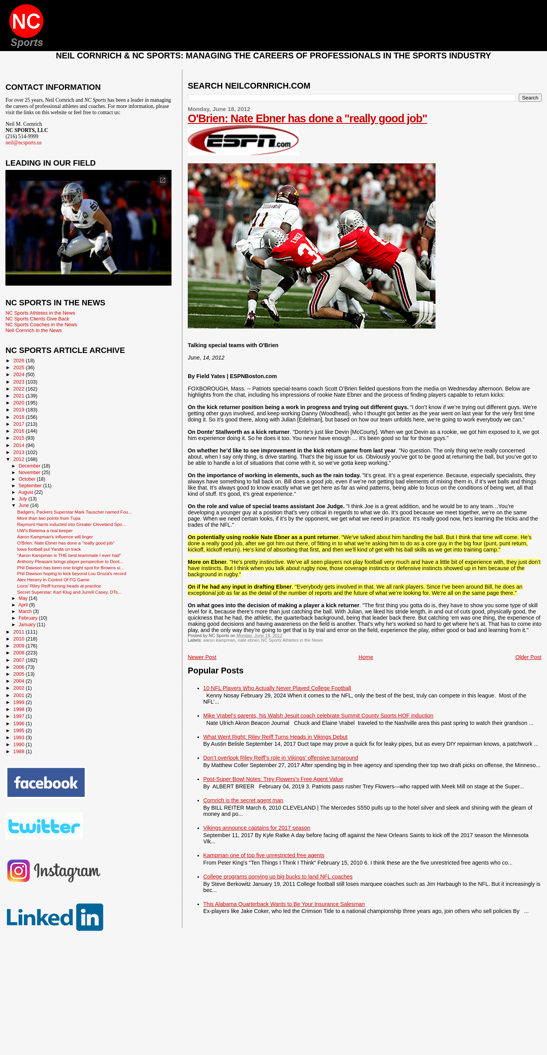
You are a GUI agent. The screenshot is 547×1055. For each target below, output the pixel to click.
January (28, 624)
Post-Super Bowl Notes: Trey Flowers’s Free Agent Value (273, 779)
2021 (19, 396)
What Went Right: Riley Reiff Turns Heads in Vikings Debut (275, 737)
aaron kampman (219, 640)
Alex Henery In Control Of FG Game (53, 579)
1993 (19, 737)
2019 (19, 410)
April (23, 605)
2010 (19, 639)
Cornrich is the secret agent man (243, 800)
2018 (19, 417)
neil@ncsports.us (23, 143)
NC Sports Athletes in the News (292, 640)
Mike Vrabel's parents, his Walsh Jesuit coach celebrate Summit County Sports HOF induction (318, 715)
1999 (19, 702)
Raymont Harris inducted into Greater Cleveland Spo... (71, 524)
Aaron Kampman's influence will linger (55, 536)
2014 (19, 445)
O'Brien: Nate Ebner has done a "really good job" (307, 118)
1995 (19, 730)
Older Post (528, 657)
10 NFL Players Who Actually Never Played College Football (277, 688)
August (26, 492)
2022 (19, 389)
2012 (19, 459)
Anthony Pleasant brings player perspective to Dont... (70, 561)
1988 (19, 751)
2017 (19, 424)
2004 (19, 681)
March (26, 611)
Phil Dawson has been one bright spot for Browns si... (70, 567)
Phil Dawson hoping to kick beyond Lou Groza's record (71, 573)
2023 (19, 382)
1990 (19, 744)
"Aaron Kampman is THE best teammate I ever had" (69, 555)
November (30, 472)
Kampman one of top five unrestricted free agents (263, 855)
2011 (19, 632)
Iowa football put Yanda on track (49, 548)
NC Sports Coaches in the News (41, 324)
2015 (19, 438)
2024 (19, 374)
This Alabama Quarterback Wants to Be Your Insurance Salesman (284, 904)
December (30, 466)
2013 (19, 452)
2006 (19, 667)
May (24, 598)
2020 (19, 403)
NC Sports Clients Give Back (37, 319)
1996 (19, 723)
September (31, 485)
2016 (19, 431)
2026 (19, 360)
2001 (19, 695)
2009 (19, 646)
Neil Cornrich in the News (33, 330)
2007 (19, 660)
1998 (19, 709)
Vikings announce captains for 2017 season (256, 828)
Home (365, 657)
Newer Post (202, 657)
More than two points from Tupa (48, 518)
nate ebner (248, 640)
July (23, 499)
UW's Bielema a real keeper (45, 530)
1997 (19, 716)
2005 (19, 674)
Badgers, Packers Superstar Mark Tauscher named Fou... (74, 511)
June (24, 505)
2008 (19, 653)
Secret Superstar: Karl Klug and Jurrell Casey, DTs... (69, 591)
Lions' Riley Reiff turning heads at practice (59, 585)
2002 (19, 688)
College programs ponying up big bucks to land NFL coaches (278, 876)
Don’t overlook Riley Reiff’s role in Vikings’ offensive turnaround (280, 758)
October (28, 479)
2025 (19, 367)
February (29, 618)
